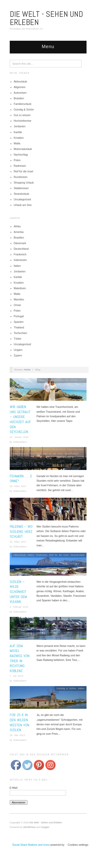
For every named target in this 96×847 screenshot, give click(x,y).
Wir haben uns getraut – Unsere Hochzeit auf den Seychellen (20, 419)
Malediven (20, 288)
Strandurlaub (21, 193)
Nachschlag (21, 154)
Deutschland (21, 248)
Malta (17, 143)
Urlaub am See (23, 204)
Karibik (18, 132)
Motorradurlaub (23, 148)
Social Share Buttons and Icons (31, 844)
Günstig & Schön (24, 109)
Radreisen (20, 165)
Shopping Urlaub (24, 182)
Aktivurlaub (20, 81)
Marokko (19, 299)
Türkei (17, 338)
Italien (17, 265)
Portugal (19, 316)
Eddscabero (19, 441)
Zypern (18, 355)
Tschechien (20, 333)
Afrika (17, 226)
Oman (17, 305)
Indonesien (20, 259)
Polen (17, 160)
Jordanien (20, 126)
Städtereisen (21, 188)
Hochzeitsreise (22, 120)
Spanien (19, 321)
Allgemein (20, 87)
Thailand (19, 327)
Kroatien (19, 137)
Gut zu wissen (22, 115)
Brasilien (19, 98)
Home (27, 369)
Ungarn (18, 349)
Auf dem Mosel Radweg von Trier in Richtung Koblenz (19, 658)
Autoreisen (20, 92)
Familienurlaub (22, 103)
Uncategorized (22, 199)
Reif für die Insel (23, 171)
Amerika (19, 231)
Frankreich (20, 254)
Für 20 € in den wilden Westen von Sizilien (19, 722)
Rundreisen (21, 176)
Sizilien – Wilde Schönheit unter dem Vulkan (18, 591)
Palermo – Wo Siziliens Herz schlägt (21, 531)
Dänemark (20, 243)
